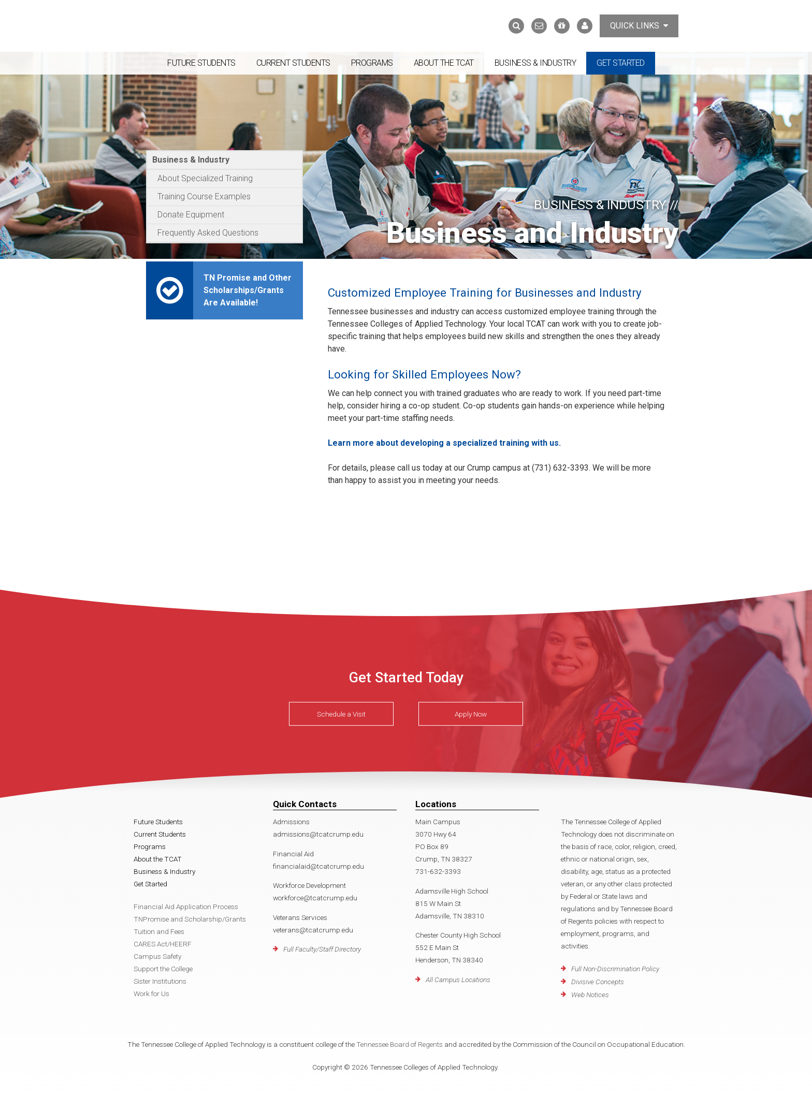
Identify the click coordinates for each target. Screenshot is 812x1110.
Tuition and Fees (159, 931)
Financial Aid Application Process (186, 906)
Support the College (163, 969)
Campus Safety (157, 956)
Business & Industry (535, 63)
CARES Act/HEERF (163, 944)
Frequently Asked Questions (207, 233)
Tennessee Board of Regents (399, 1044)
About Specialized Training (205, 178)
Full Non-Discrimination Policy (615, 969)
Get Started (621, 63)
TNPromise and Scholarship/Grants (190, 919)
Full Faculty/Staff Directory (322, 949)
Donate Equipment (190, 215)
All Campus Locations (458, 979)
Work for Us (151, 993)
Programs (372, 63)
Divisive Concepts (597, 981)
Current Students (293, 63)
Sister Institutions (160, 981)
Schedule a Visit (341, 714)
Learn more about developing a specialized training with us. (444, 443)
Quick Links (639, 26)
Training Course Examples (204, 196)
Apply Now (471, 714)
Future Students (201, 63)
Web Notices (590, 994)
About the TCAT (444, 63)
